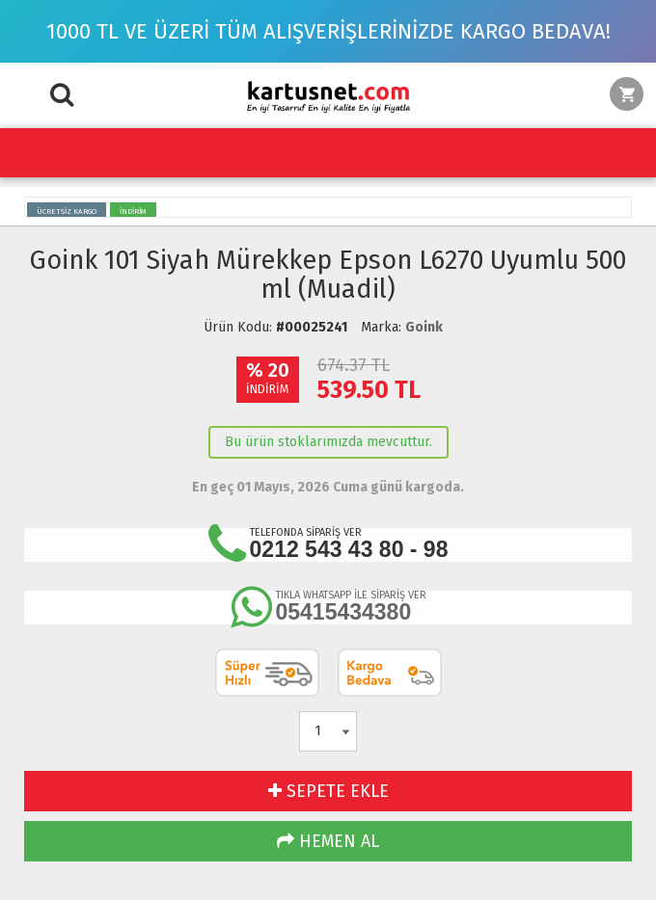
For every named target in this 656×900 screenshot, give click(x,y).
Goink (424, 327)
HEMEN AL (328, 841)
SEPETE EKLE (328, 791)
